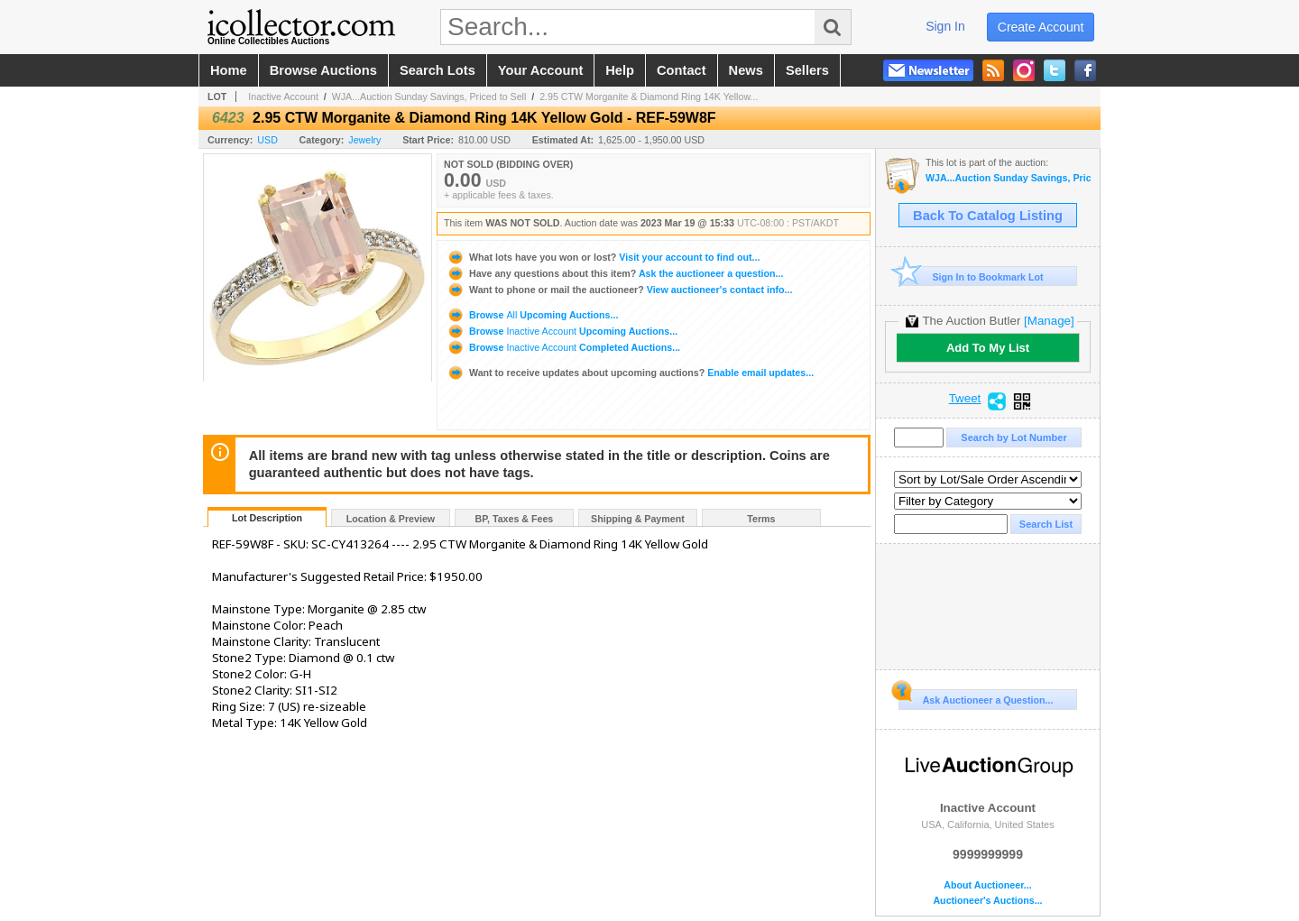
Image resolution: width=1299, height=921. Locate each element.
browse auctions (323, 70)
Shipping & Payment (638, 518)
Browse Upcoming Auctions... (532, 314)
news (746, 70)
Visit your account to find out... (603, 257)
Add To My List (987, 348)
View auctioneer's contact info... (619, 289)
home (228, 70)
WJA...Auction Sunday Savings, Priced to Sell (429, 96)
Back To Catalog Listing (988, 215)
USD (267, 139)
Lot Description (267, 517)
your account (540, 70)
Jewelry (364, 139)
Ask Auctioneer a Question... (975, 697)
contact (681, 70)
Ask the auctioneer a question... (615, 273)
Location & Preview (390, 518)
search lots (437, 70)
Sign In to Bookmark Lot (971, 276)
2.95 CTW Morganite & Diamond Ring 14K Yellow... (648, 96)
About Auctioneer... (987, 885)
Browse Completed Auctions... (563, 347)
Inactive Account (283, 96)
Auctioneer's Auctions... (987, 901)
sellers (807, 70)
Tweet (965, 398)
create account (1041, 27)
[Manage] (1048, 320)
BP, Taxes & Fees (514, 518)
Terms (761, 518)
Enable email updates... (630, 372)
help (619, 70)
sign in (945, 26)
